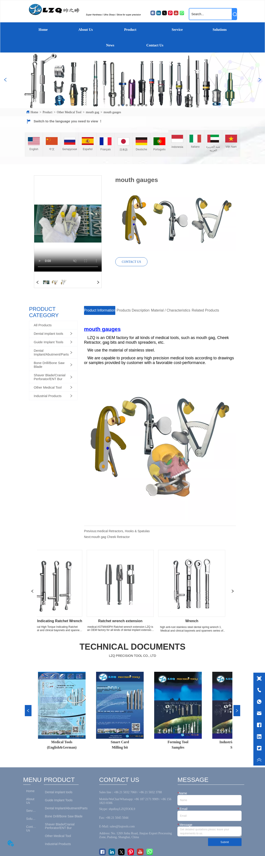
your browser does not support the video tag (68, 224)
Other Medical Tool (69, 112)
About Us (85, 29)
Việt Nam (231, 146)
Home (43, 29)
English (33, 149)
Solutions (219, 29)
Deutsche (141, 149)
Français (106, 149)
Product (130, 29)
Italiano (195, 146)
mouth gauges (112, 112)
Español (88, 149)
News (110, 45)
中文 (52, 149)
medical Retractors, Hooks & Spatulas (123, 531)
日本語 (124, 149)
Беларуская (70, 149)
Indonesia (177, 147)
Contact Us (154, 45)
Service (177, 29)
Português (159, 149)
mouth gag (92, 112)
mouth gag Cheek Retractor (110, 537)
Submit (225, 842)
